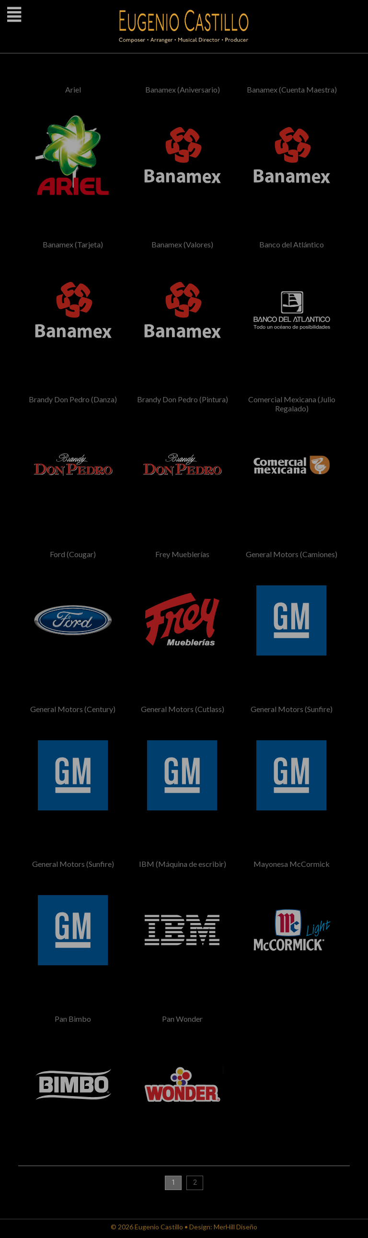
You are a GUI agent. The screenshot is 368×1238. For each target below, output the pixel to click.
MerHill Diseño (235, 1227)
